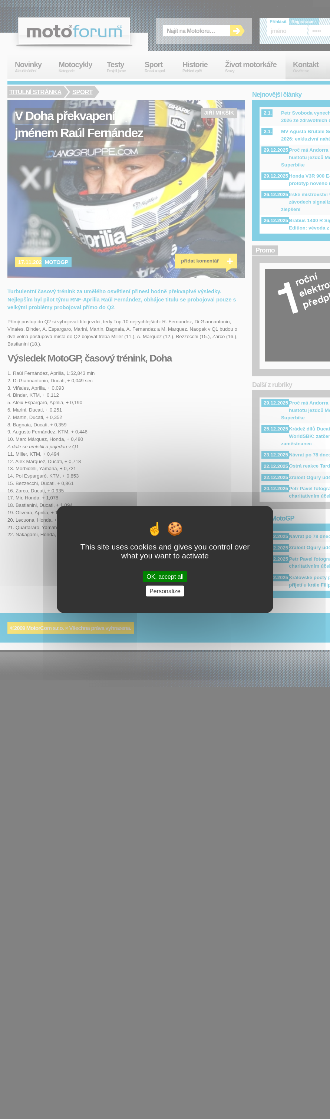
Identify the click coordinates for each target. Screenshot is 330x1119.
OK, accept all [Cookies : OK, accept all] (165, 576)
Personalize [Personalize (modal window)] (165, 591)
